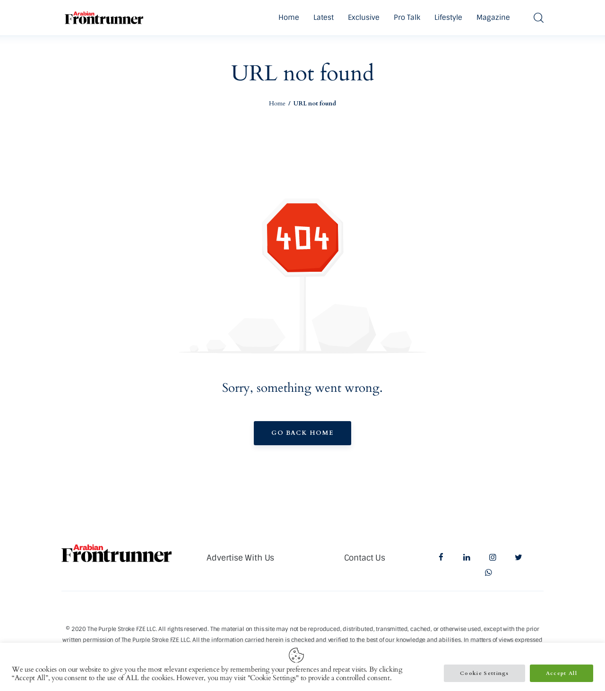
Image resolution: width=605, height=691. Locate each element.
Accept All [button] (561, 673)
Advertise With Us (240, 558)
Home (277, 103)
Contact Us (364, 558)
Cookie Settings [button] (484, 673)
